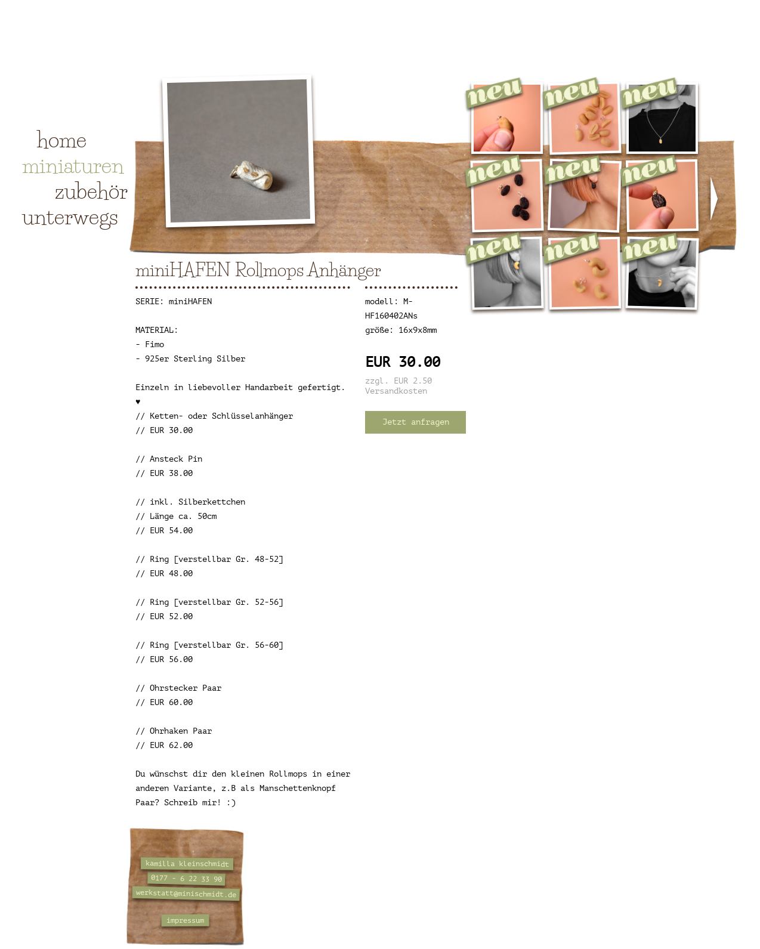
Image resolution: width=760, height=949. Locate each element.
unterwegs (70, 216)
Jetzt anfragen (415, 422)
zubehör (91, 191)
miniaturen (73, 165)
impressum (185, 920)
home (61, 139)
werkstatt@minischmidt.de (186, 893)
